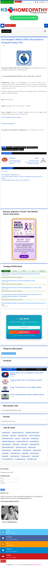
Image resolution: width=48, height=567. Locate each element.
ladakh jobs (24, 444)
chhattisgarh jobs (34, 435)
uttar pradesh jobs (7, 459)
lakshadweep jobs (34, 444)
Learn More (24, 256)
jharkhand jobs (34, 441)
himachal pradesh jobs (19, 147)
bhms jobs (9, 147)
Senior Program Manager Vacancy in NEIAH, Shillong (27, 394)
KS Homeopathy (17, 564)
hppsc (21, 149)
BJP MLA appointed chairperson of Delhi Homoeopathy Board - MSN (18, 280)
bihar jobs (13, 435)
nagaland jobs (27, 450)
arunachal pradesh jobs (32, 432)
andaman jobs (6, 432)
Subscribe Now (24, 332)
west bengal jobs (32, 459)
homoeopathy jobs (32, 147)
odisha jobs (5, 453)
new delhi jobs (37, 450)
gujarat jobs (25, 438)
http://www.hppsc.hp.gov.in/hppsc (11, 117)
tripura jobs (35, 456)
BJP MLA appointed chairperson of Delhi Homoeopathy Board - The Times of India (21, 287)
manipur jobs (32, 447)
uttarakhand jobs (20, 459)
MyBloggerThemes (36, 564)
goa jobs (17, 438)
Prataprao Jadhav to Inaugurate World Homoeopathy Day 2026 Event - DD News (21, 274)
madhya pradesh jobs (8, 447)
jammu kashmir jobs (22, 441)
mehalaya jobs (17, 450)
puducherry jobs (15, 453)
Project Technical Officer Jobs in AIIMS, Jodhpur (26, 387)
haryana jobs (34, 438)
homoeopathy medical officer (10, 149)
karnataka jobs (6, 444)
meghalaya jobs (6, 450)
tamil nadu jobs (14, 456)
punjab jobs (25, 453)
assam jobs (5, 435)
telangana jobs (25, 456)
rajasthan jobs (34, 453)
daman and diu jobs (7, 438)
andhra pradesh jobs (17, 432)
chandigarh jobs (22, 435)
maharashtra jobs (21, 447)
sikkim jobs (5, 456)
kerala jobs (16, 444)
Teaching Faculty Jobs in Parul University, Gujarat (26, 380)
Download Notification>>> (8, 123)
